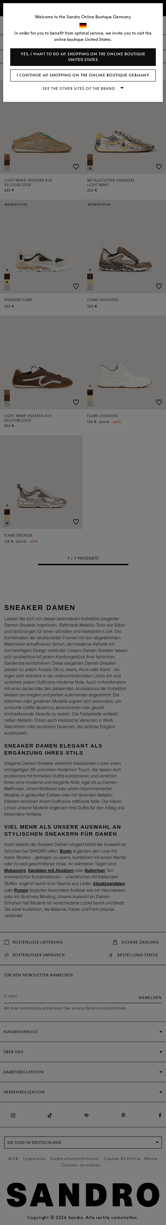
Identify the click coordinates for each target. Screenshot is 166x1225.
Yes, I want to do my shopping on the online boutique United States (83, 57)
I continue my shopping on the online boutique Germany (83, 75)
